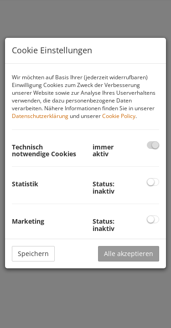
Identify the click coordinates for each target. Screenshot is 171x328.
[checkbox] (153, 145)
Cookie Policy (118, 116)
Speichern (33, 253)
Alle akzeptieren (128, 253)
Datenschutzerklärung (40, 116)
